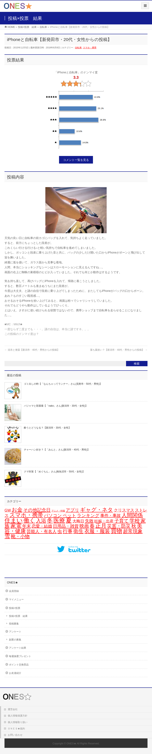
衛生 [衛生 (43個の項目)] (78, 531)
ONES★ (71, 743)
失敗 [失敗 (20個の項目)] (89, 521)
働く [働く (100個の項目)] (29, 520)
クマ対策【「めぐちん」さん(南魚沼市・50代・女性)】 (54, 471)
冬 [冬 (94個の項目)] (50, 520)
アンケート (15, 631)
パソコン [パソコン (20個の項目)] (53, 515)
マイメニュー (16, 599)
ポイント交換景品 (19, 664)
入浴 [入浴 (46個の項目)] (41, 520)
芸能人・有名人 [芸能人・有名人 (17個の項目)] (42, 531)
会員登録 (14, 591)
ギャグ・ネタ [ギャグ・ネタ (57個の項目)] (96, 510)
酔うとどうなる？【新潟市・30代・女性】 (47, 427)
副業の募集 (15, 639)
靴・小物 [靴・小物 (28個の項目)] (20, 536)
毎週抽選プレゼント (20, 656)
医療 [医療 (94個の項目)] (59, 520)
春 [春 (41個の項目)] (92, 526)
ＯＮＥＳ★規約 (16, 728)
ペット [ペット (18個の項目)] (69, 515)
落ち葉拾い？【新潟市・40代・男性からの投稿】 (119, 349)
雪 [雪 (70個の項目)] (7, 536)
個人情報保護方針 (17, 715)
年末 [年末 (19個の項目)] (26, 526)
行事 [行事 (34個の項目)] (68, 531)
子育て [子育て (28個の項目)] (121, 520)
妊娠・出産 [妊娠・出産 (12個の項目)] (104, 521)
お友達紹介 (15, 673)
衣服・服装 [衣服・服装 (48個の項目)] (97, 531)
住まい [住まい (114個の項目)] (13, 520)
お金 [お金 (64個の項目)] (17, 510)
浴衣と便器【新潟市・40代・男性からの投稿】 (31, 349)
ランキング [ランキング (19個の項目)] (88, 515)
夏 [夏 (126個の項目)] (69, 520)
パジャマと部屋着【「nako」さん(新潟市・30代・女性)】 (55, 405)
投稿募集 (14, 623)
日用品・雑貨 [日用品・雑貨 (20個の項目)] (66, 526)
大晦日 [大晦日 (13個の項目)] (78, 521)
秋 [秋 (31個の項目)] (133, 526)
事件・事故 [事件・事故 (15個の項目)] (110, 515)
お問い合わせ (15, 735)
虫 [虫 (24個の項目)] (59, 531)
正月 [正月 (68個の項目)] (100, 526)
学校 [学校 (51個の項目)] (135, 520)
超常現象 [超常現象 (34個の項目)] (133, 531)
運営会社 (13, 709)
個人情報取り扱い (17, 722)
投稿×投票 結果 (18, 616)
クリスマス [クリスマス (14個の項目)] (124, 510)
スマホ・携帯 (89, 47)
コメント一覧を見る (76, 159)
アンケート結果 (17, 647)
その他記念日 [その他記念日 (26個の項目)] (37, 510)
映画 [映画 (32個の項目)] (84, 526)
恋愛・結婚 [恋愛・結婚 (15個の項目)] (42, 526)
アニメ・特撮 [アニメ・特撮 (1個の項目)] (58, 510)
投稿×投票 (14, 608)
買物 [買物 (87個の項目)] (116, 531)
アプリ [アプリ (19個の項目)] (72, 510)
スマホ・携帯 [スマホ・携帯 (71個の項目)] (26, 515)
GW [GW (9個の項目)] (7, 510)
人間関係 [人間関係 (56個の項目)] (132, 515)
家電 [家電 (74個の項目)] (15, 526)
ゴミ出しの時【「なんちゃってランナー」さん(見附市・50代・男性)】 (63, 383)
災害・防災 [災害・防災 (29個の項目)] (119, 526)
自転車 (78, 47)
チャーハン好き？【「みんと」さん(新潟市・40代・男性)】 (56, 449)
